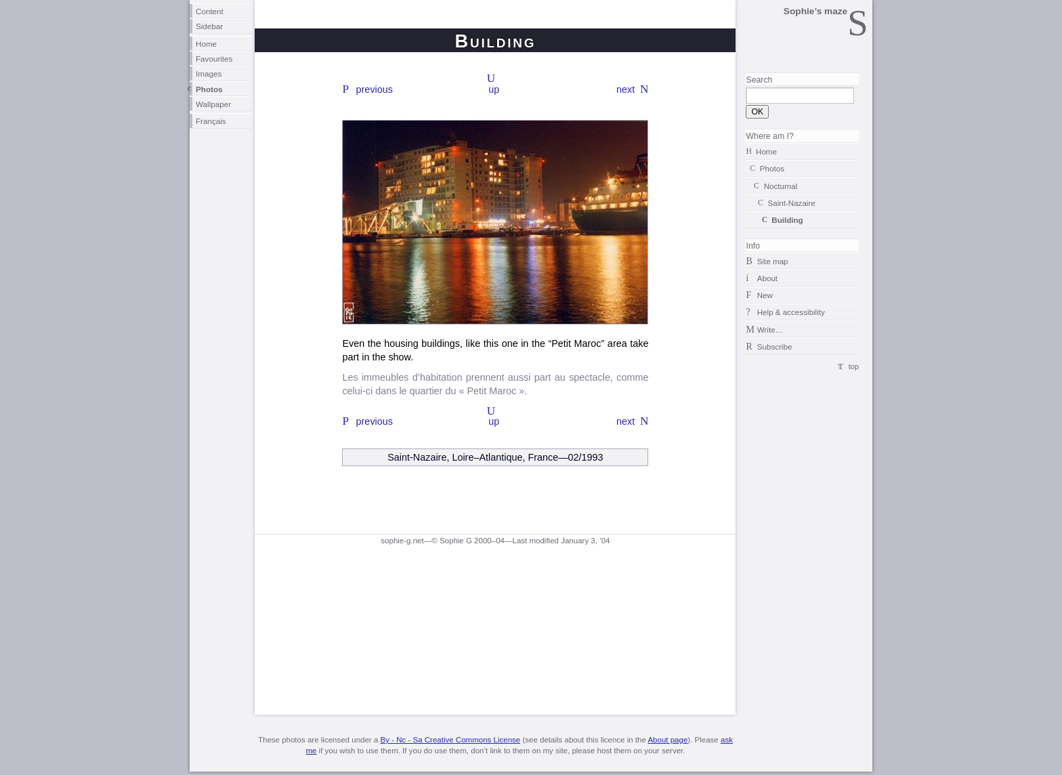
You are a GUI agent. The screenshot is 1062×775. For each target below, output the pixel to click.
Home (206, 43)
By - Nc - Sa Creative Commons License (450, 740)
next (625, 89)
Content (210, 11)
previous (374, 89)
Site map (772, 261)
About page (667, 740)
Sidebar (209, 26)
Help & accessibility (791, 312)
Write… (770, 329)
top (854, 366)
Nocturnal (781, 186)
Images (208, 73)
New (765, 295)
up (493, 89)
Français (211, 121)
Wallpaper (213, 104)
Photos (209, 89)
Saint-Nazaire (791, 202)
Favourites (214, 58)
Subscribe (774, 346)
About (767, 278)
